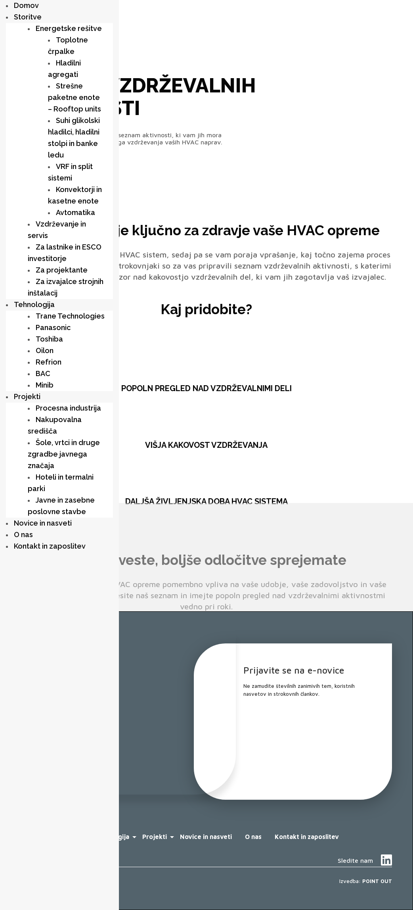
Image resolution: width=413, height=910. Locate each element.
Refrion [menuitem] (48, 362)
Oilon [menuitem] (45, 350)
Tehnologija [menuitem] (34, 304)
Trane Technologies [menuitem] (70, 316)
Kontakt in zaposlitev (307, 836)
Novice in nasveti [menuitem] (43, 523)
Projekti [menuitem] (27, 396)
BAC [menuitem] (43, 373)
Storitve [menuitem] (28, 17)
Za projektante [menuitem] (62, 270)
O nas (253, 836)
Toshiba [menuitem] (49, 339)
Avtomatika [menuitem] (75, 212)
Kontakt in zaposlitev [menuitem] (50, 546)
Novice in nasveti (206, 836)
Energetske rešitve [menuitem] (69, 28)
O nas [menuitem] (23, 534)
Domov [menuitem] (26, 5)
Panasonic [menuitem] (53, 327)
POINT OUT (377, 881)
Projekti (154, 836)
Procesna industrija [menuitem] (68, 408)
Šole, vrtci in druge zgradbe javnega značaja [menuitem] (64, 454)
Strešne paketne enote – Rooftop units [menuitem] (74, 97)
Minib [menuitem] (45, 385)
